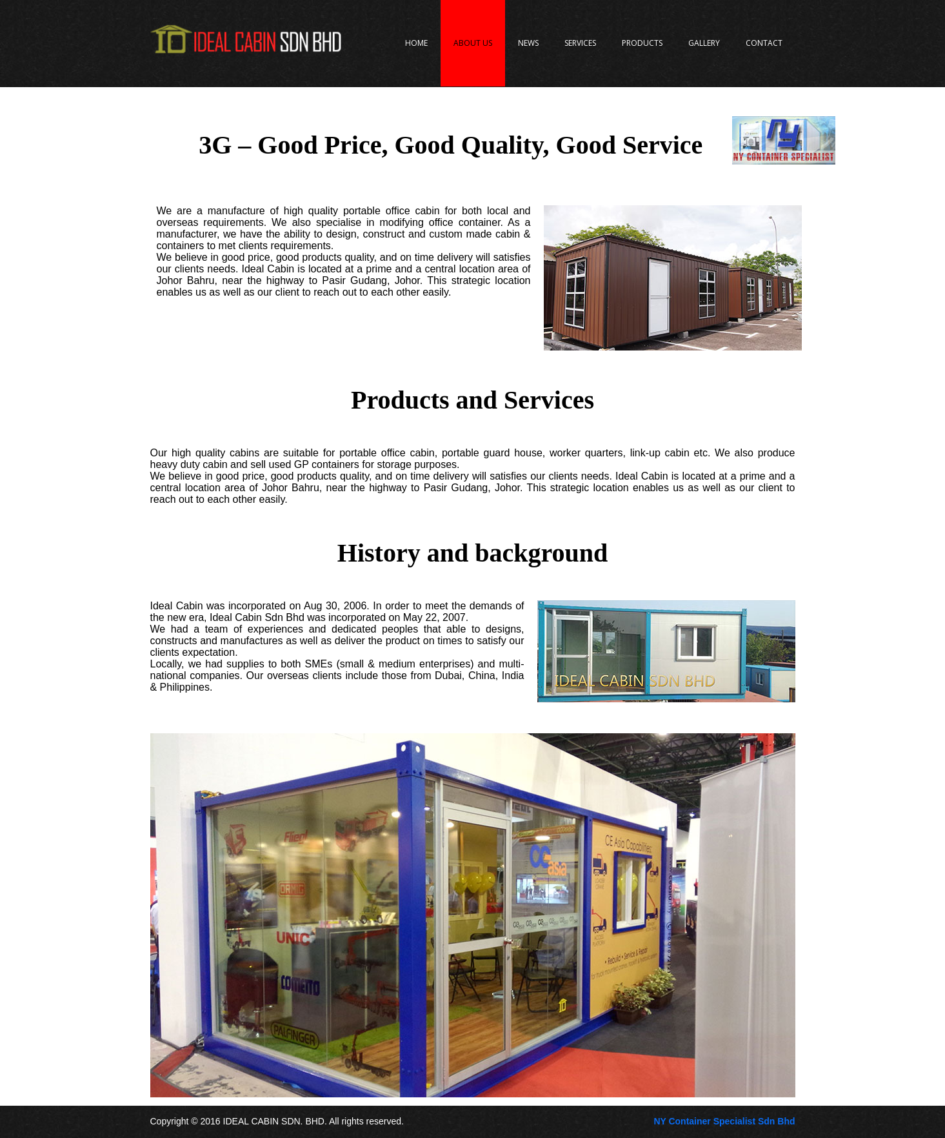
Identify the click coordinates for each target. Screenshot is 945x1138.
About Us (472, 42)
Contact (764, 42)
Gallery (704, 42)
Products (642, 42)
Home (416, 42)
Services (580, 42)
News (528, 42)
